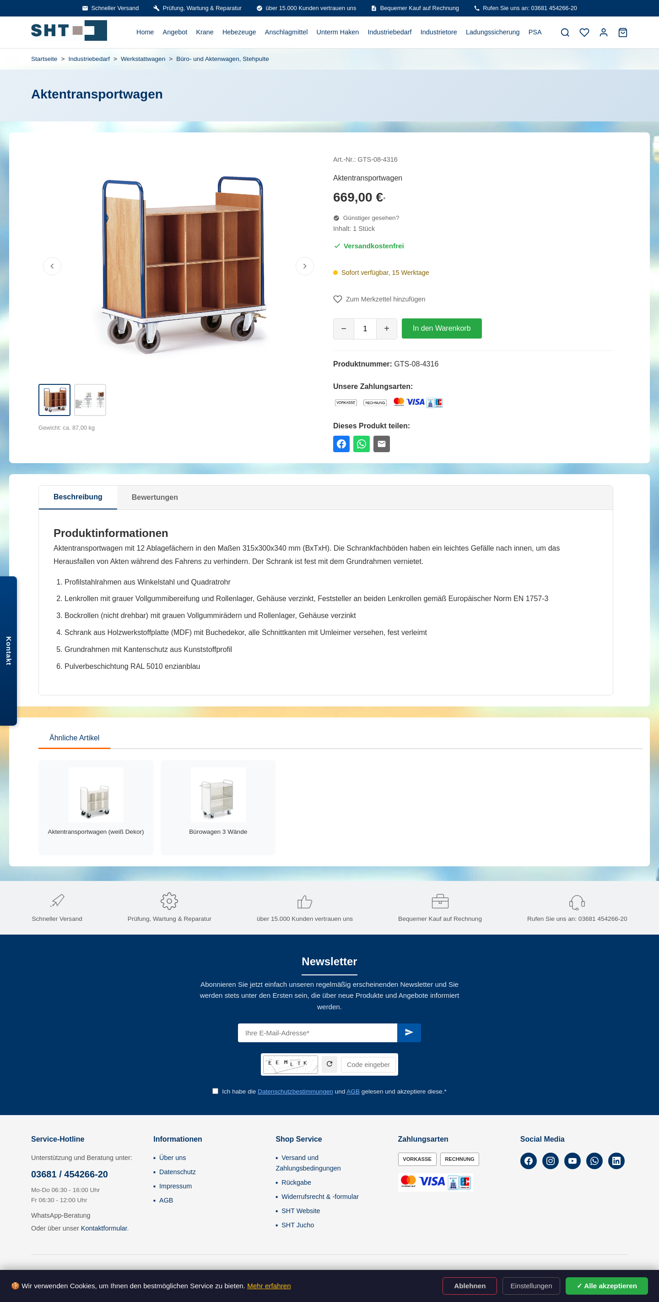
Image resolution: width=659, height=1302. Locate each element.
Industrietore (439, 32)
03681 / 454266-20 (69, 1174)
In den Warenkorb (442, 328)
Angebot (175, 32)
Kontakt (9, 651)
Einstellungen (531, 1286)
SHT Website (300, 1210)
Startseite (44, 58)
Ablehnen (470, 1286)
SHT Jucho (297, 1225)
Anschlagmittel (286, 32)
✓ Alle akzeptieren (607, 1286)
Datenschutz (177, 1172)
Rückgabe (296, 1182)
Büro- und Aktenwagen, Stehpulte (222, 58)
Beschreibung (78, 497)
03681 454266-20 (602, 918)
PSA (535, 32)
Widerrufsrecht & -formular (320, 1196)
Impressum (175, 1186)
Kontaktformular (104, 1228)
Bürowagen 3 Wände (218, 831)
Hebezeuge (239, 32)
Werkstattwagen (143, 58)
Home (145, 32)
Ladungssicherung (493, 32)
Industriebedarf (390, 32)
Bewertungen (155, 497)
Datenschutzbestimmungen (295, 1091)
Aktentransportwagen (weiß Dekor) (96, 831)
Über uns (172, 1157)
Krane (204, 32)
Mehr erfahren (269, 1286)
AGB (353, 1091)
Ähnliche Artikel (74, 738)
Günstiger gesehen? (366, 217)
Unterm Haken (338, 32)
